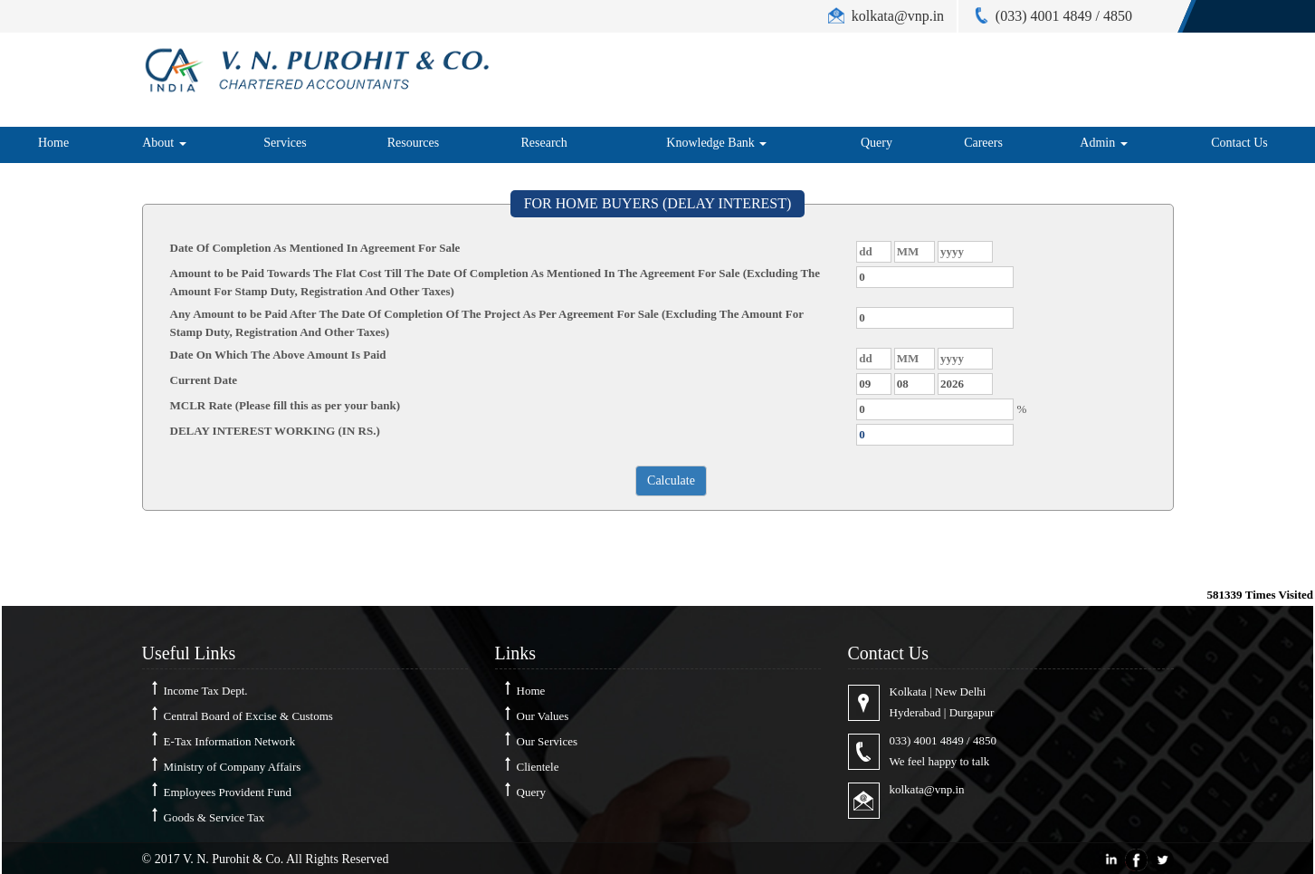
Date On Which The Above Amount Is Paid (278, 354)
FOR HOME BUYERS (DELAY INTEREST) (658, 203)
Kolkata (908, 691)
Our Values (543, 716)
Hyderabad (915, 712)
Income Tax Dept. (206, 690)
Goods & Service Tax (214, 817)
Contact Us (1239, 142)
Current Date (204, 380)
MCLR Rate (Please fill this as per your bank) (285, 405)
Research (544, 142)
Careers (983, 142)
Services (284, 142)
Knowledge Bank (716, 142)
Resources (413, 142)
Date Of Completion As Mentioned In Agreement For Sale (315, 248)
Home (53, 142)
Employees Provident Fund (228, 792)
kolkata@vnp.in (927, 789)
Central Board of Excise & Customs (248, 716)
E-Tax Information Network (230, 741)
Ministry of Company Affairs (232, 766)
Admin (1103, 142)
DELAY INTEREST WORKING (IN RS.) (275, 430)
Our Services (547, 741)
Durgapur (972, 712)
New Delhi (960, 691)
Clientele (538, 766)
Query (876, 142)
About (164, 142)
